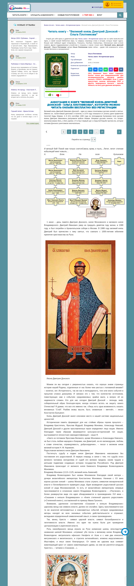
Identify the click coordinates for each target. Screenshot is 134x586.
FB (95, 69)
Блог (99, 15)
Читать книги (82, 39)
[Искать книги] (120, 15)
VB (111, 69)
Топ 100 (88, 15)
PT (116, 69)
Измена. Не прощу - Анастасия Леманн (24, 90)
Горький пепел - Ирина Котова (22, 111)
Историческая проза (96, 39)
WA (105, 69)
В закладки (97, 7)
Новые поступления (68, 15)
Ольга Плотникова (95, 54)
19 (102, 132)
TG (90, 69)
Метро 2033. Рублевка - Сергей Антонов (24, 38)
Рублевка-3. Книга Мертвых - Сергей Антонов (24, 64)
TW (100, 69)
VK (121, 69)
